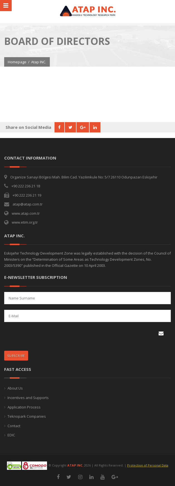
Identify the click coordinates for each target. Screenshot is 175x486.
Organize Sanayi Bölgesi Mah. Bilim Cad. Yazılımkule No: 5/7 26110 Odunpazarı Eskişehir (83, 177)
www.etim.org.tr (25, 222)
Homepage (17, 61)
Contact (14, 425)
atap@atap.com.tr (28, 204)
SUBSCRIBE (17, 354)
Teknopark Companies (27, 416)
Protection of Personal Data (147, 465)
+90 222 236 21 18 (25, 185)
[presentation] (40, 337)
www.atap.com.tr (26, 213)
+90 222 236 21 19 (27, 195)
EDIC (11, 434)
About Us (15, 388)
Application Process (24, 407)
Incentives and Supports (28, 397)
